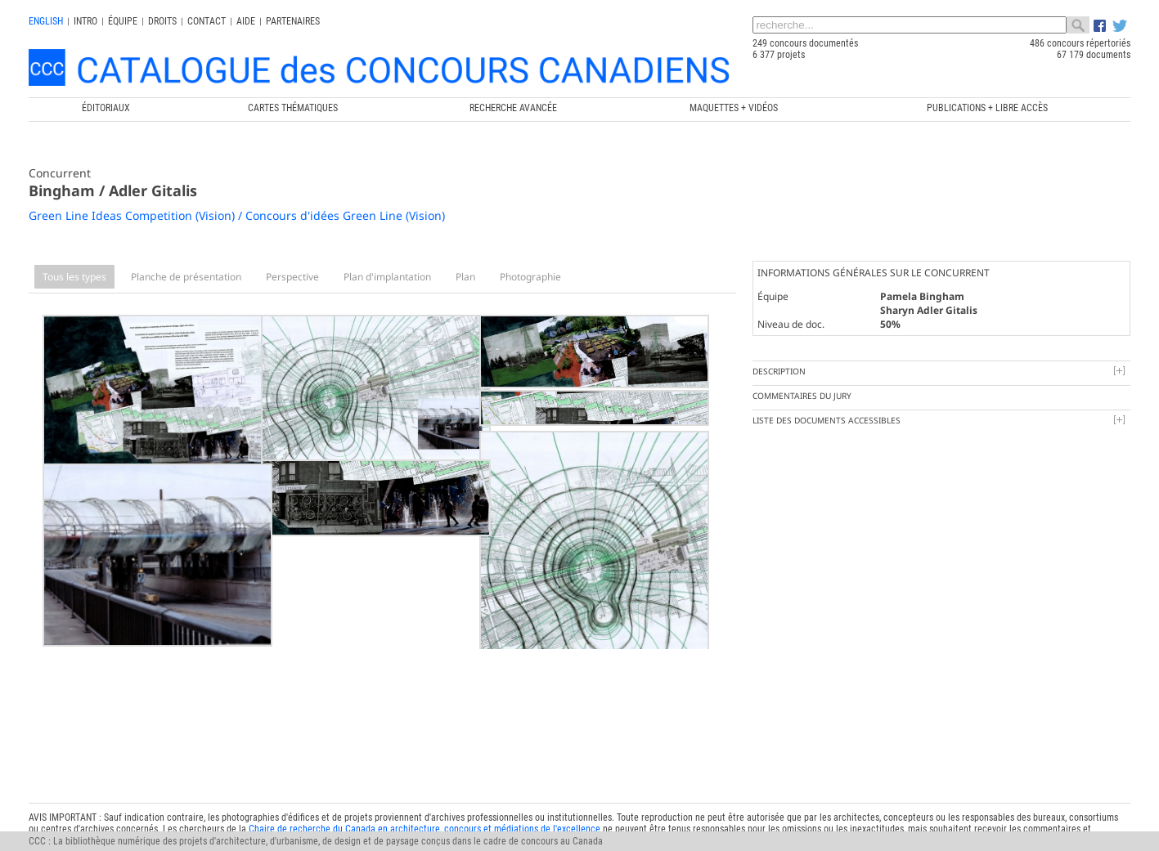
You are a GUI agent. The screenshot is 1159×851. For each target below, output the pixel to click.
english (46, 21)
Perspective (292, 277)
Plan (465, 277)
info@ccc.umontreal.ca (75, 805)
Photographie (530, 277)
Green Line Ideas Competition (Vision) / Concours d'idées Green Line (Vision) (237, 215)
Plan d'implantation (387, 277)
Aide (245, 21)
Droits (162, 21)
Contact (206, 21)
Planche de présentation (186, 277)
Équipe (122, 21)
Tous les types (74, 277)
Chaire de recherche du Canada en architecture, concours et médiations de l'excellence (424, 782)
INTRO (85, 21)
